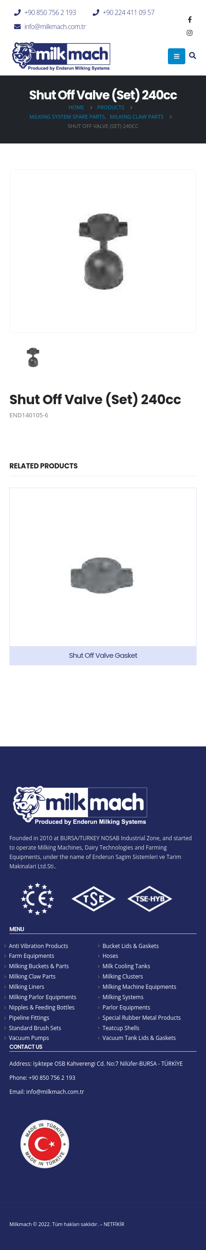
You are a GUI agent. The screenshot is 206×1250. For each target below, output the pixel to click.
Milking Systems (123, 997)
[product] (103, 576)
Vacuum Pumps (29, 1037)
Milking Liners (26, 986)
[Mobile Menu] (176, 56)
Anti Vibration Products (38, 945)
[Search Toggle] (193, 56)
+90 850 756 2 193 (50, 12)
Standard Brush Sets (35, 1028)
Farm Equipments (31, 955)
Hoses (110, 955)
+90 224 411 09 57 (128, 12)
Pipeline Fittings (29, 1017)
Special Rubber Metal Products (142, 1017)
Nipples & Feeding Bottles (42, 1007)
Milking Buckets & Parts (39, 966)
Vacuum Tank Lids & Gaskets (139, 1037)
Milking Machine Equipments (139, 986)
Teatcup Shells (121, 1028)
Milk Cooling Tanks (126, 966)
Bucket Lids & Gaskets (131, 945)
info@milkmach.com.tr (55, 26)
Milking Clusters (123, 976)
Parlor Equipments (126, 1007)
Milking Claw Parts (32, 976)
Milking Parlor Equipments (42, 997)
